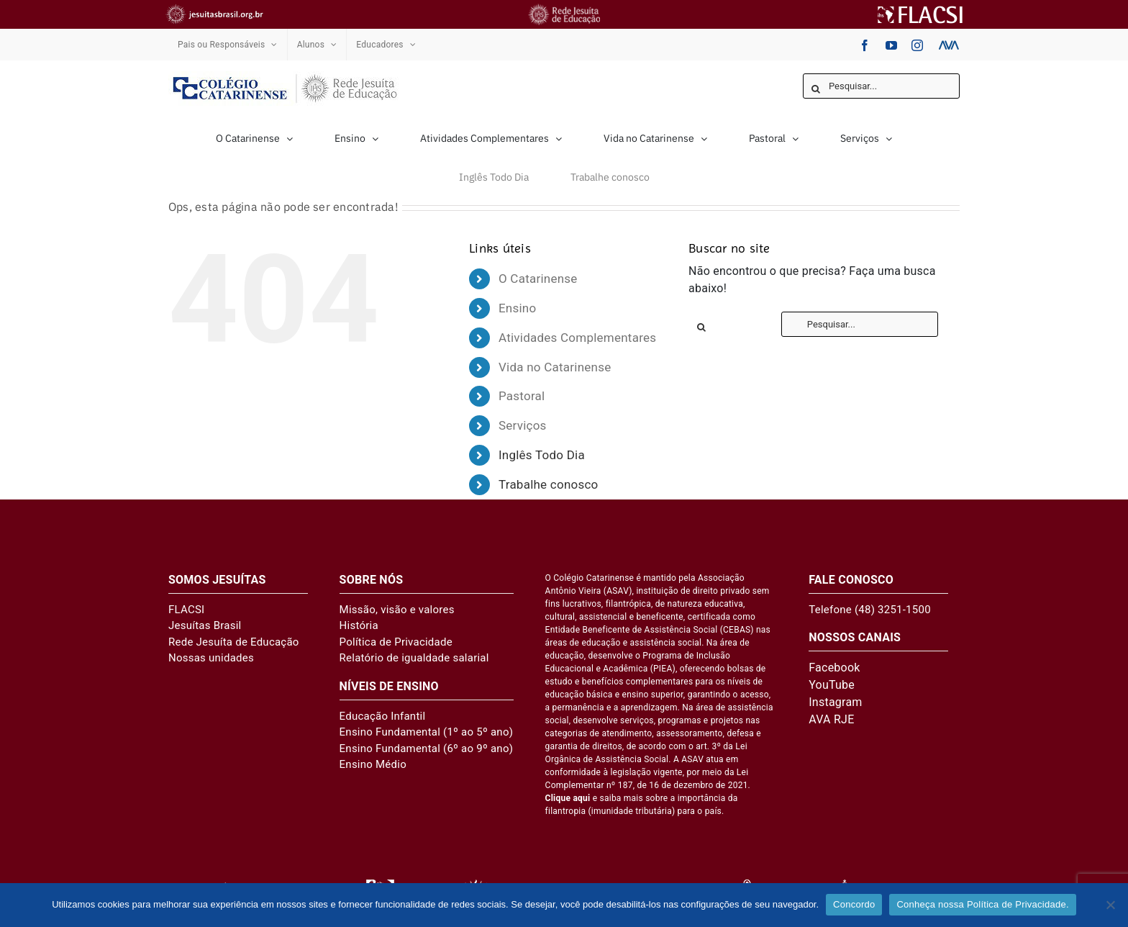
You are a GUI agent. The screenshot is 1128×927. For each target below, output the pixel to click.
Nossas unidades (211, 657)
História (359, 625)
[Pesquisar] (815, 88)
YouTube (832, 685)
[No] (1110, 904)
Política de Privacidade (396, 642)
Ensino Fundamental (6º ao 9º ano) (427, 748)
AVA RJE (831, 719)
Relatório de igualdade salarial (414, 657)
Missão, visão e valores (397, 609)
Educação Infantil (383, 716)
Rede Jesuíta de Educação (233, 642)
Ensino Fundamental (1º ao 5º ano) (427, 731)
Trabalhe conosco (549, 484)
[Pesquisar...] (881, 86)
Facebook (834, 667)
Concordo (854, 904)
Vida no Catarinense (555, 367)
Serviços (523, 425)
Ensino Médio (373, 764)
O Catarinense (538, 278)
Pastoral (522, 396)
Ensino (517, 308)
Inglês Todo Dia (542, 455)
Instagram (835, 702)
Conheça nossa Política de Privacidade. (982, 904)
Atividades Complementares (577, 337)
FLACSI (186, 609)
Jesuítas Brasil (204, 625)
